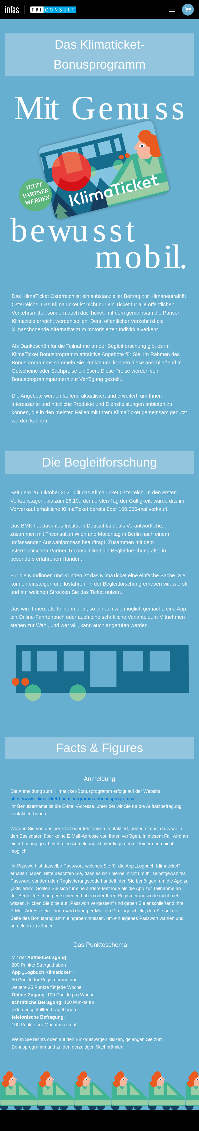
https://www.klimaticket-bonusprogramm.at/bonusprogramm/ (72, 798)
